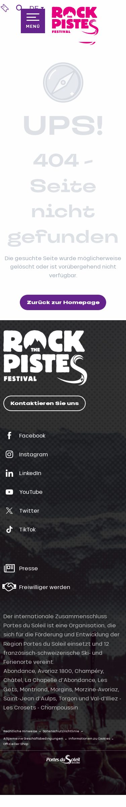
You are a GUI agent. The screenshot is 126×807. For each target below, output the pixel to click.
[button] (19, 8)
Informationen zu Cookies (89, 738)
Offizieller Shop (15, 743)
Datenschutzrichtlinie (61, 731)
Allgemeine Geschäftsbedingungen (33, 738)
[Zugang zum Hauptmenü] (33, 21)
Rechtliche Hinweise (20, 731)
